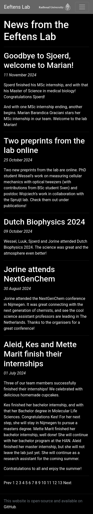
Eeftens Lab (17, 7)
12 (54, 482)
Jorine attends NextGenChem (29, 274)
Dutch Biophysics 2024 (44, 222)
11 (49, 482)
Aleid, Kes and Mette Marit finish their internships (40, 354)
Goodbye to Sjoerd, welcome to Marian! (39, 60)
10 (43, 482)
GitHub (10, 507)
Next (67, 482)
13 (60, 482)
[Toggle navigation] (82, 7)
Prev (8, 482)
